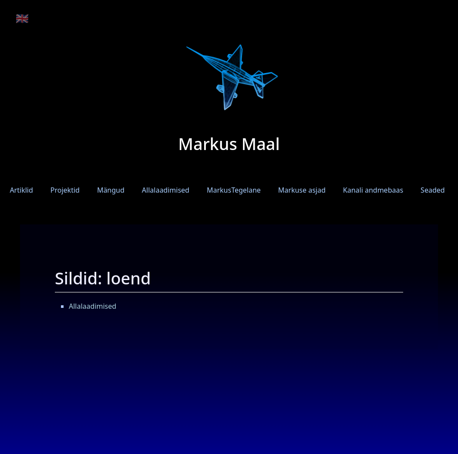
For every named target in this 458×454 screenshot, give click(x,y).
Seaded (433, 190)
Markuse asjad (302, 190)
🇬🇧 (22, 18)
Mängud (111, 190)
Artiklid (21, 190)
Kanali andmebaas (373, 190)
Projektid (65, 190)
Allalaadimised (165, 190)
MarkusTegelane (234, 190)
